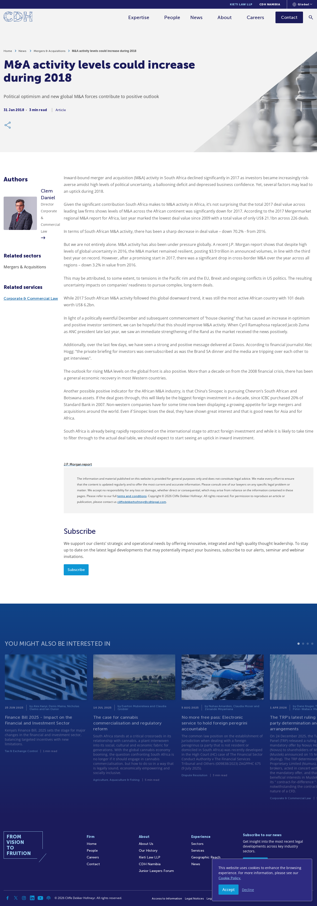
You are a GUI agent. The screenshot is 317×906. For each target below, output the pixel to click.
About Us (146, 844)
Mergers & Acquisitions (49, 51)
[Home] (18, 17)
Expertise (138, 17)
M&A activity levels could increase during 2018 (104, 51)
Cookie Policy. (229, 878)
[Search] (311, 17)
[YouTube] (40, 898)
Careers (255, 17)
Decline (248, 889)
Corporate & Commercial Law (31, 298)
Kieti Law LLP (241, 4)
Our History (148, 851)
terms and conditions (132, 496)
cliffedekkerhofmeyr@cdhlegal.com (141, 502)
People (172, 17)
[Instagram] (24, 898)
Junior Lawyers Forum (156, 871)
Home (8, 51)
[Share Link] (8, 125)
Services (197, 851)
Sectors (197, 844)
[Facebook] (7, 898)
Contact (93, 864)
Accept (228, 889)
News (196, 17)
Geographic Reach (205, 857)
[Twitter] (16, 898)
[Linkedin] (32, 898)
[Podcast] (48, 898)
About (225, 17)
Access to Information (167, 898)
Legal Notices (194, 898)
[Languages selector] (302, 4)
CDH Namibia (269, 4)
